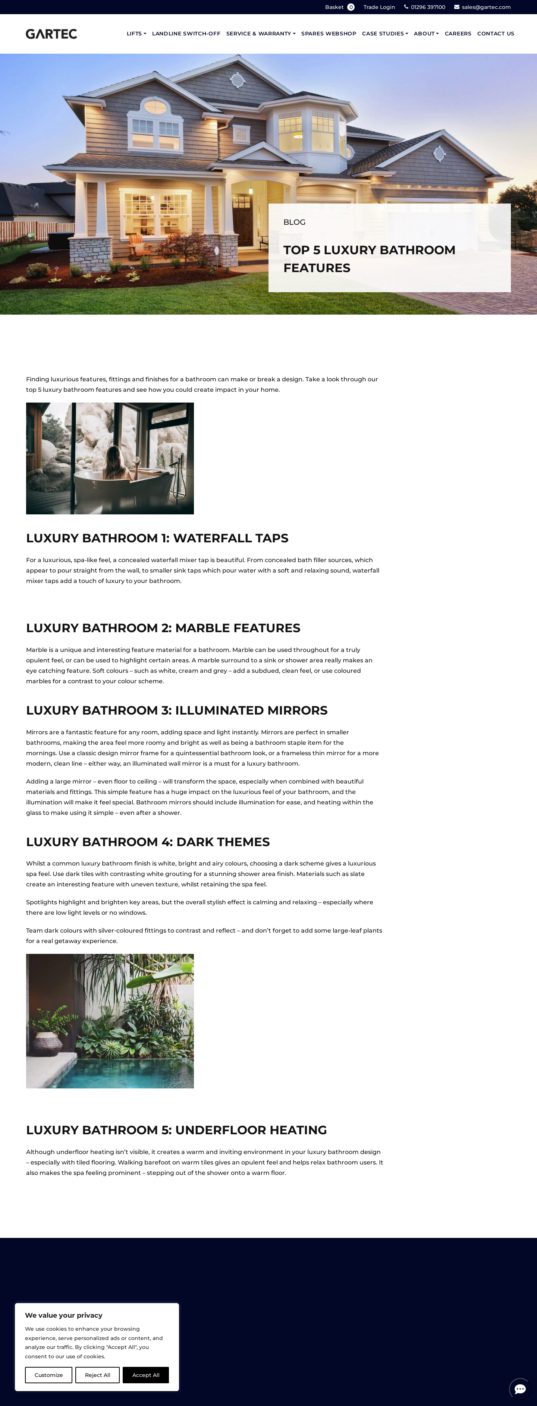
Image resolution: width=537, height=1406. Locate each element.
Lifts (134, 33)
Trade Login (379, 7)
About (424, 33)
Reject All (97, 1375)
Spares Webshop (329, 33)
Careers (458, 33)
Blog (294, 222)
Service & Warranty (259, 33)
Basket (340, 7)
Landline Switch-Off (186, 33)
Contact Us (496, 33)
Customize (49, 1375)
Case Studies (383, 33)
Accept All (146, 1375)
